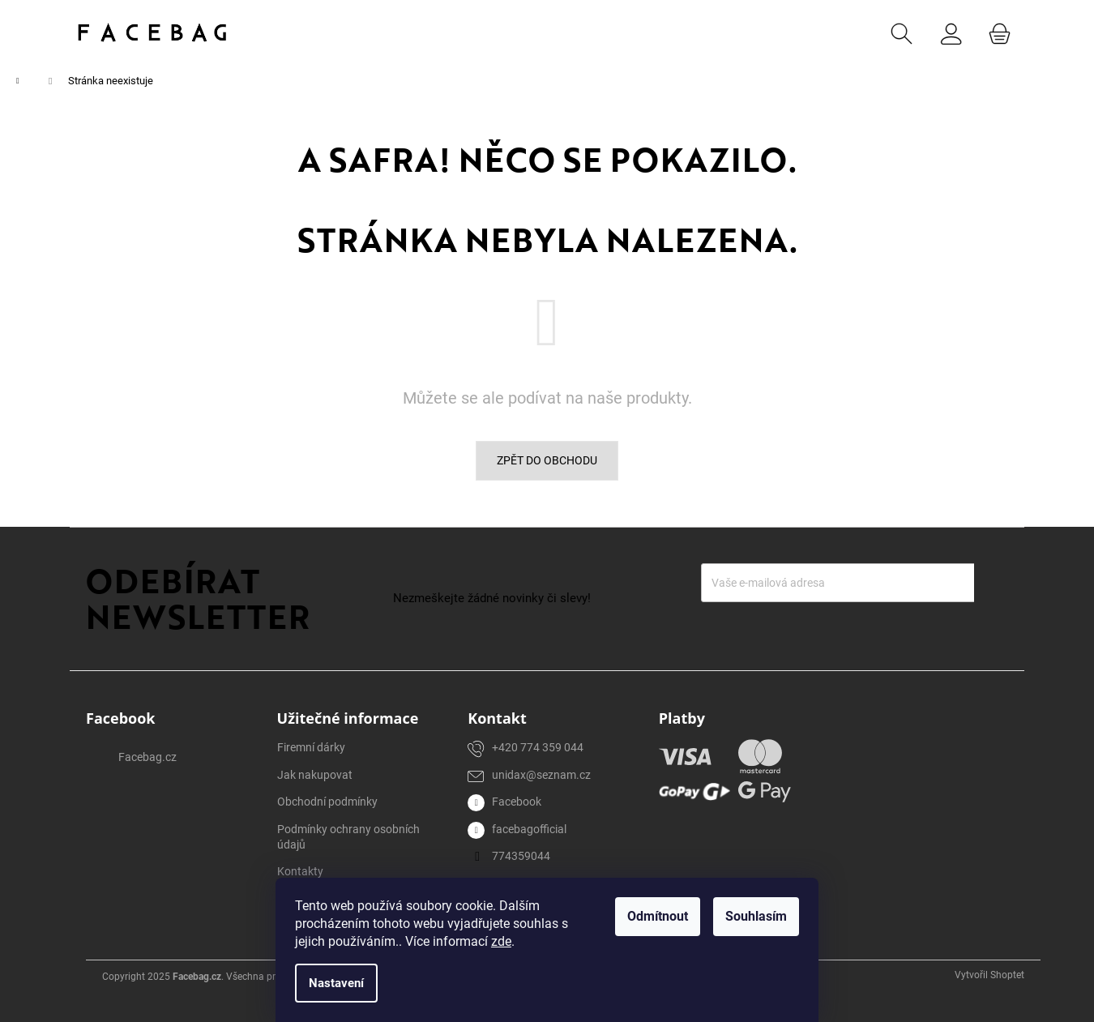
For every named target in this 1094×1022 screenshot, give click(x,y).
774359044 (521, 855)
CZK (842, 31)
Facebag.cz (147, 756)
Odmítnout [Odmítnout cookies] (657, 916)
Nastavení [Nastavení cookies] (336, 983)
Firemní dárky (311, 747)
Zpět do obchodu (547, 460)
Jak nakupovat (315, 774)
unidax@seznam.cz (541, 774)
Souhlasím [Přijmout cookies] (756, 916)
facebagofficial (529, 829)
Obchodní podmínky (327, 801)
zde (501, 941)
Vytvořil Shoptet (989, 975)
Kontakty (300, 871)
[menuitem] (322, 32)
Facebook (516, 801)
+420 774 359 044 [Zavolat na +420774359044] (537, 747)
